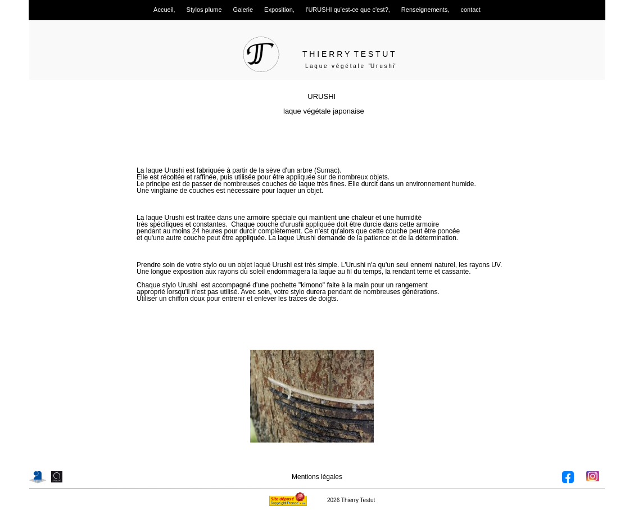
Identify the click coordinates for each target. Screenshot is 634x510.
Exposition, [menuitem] (279, 9)
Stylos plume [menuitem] (204, 9)
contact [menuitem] (470, 9)
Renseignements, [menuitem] (425, 9)
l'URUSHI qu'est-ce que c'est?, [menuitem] (348, 9)
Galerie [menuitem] (243, 9)
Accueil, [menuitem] (164, 9)
